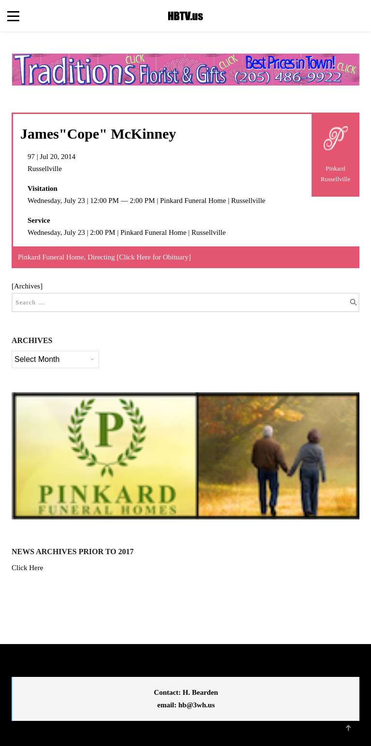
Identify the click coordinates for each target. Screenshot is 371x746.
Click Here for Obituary (154, 257)
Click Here (27, 568)
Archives (27, 286)
